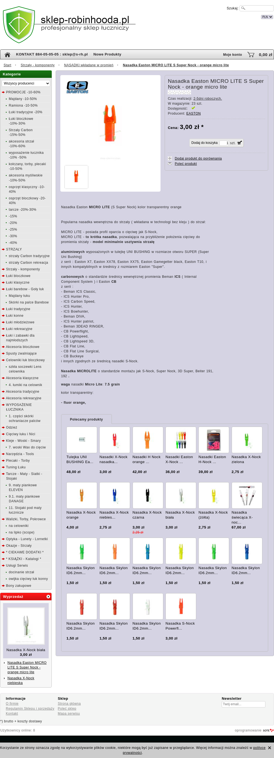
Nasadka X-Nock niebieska (20, 680)
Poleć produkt (186, 164)
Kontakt (12, 713)
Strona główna (69, 704)
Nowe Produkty (107, 54)
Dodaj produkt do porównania (198, 158)
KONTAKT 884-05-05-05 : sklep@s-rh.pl (52, 54)
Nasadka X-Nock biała (25, 650)
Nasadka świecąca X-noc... (242, 517)
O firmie (12, 704)
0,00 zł (265, 54)
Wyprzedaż (13, 597)
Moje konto (232, 55)
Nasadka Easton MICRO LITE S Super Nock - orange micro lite (26, 667)
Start (7, 65)
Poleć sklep (67, 709)
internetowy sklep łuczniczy (161, 16)
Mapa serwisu (69, 713)
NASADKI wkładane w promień (88, 65)
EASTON (193, 113)
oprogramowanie (248, 730)
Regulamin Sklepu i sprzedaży (30, 709)
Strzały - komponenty (38, 65)
